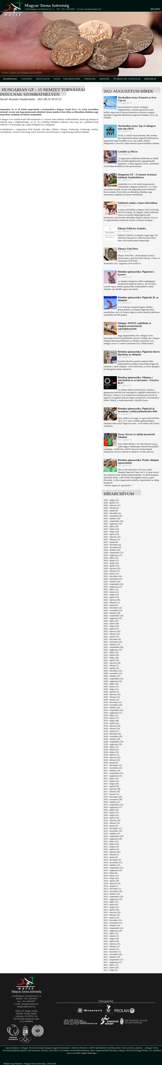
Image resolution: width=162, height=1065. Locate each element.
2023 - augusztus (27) (113, 587)
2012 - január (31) (111, 949)
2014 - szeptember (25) (113, 867)
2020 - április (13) (111, 692)
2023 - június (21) (111, 592)
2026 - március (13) (112, 505)
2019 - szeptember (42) (113, 710)
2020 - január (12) (111, 699)
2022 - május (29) (111, 626)
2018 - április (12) (111, 755)
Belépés (155, 9)
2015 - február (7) (111, 854)
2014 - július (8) (110, 873)
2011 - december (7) (112, 952)
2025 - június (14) (111, 529)
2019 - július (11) (111, 715)
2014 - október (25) (112, 865)
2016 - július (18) (111, 810)
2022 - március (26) (112, 631)
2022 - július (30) (111, 621)
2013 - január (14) (111, 917)
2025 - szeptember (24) (113, 521)
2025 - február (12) (112, 539)
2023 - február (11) (112, 602)
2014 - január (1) (111, 886)
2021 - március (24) (112, 663)
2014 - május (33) (111, 878)
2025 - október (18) (112, 518)
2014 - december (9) (112, 860)
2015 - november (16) (113, 831)
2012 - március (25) (112, 944)
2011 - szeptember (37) (113, 959)
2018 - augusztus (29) (113, 744)
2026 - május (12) (111, 500)
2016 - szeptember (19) (113, 804)
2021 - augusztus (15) (113, 650)
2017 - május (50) (111, 783)
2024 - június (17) (111, 560)
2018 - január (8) (111, 762)
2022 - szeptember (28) (113, 615)
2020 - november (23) (113, 673)
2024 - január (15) (111, 573)
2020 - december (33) (113, 671)
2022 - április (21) (111, 629)
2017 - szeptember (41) (113, 773)
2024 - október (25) (112, 550)
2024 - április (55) (111, 566)
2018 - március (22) (112, 757)
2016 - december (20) (113, 797)
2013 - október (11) (112, 894)
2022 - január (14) (111, 636)
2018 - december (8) (112, 734)
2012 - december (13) (113, 920)
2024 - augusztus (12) (113, 555)
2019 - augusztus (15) (113, 713)
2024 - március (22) (112, 568)
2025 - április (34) (111, 534)
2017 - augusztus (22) (113, 776)
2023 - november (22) (113, 579)
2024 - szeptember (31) (113, 552)
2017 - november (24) (113, 768)
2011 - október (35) (112, 957)
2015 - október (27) (112, 833)
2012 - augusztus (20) (113, 931)
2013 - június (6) (111, 904)
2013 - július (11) (111, 902)
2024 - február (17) (112, 571)
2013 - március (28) (112, 912)
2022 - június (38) (111, 623)
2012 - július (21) (111, 933)
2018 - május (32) (111, 752)
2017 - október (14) (112, 770)
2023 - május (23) (111, 594)
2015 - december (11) (113, 828)
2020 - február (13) (112, 697)
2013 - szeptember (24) (113, 896)
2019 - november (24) (113, 705)
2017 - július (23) (111, 778)
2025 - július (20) (111, 526)
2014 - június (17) (111, 875)
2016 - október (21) (112, 802)
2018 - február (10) (112, 760)
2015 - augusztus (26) (113, 839)
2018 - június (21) (111, 749)
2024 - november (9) (112, 547)
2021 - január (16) (111, 668)
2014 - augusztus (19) (113, 870)
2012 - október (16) (112, 925)
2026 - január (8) (111, 510)
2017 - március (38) (112, 789)
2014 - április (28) (111, 881)
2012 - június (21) (111, 936)
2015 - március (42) (112, 852)
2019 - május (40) (111, 720)
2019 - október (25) (112, 707)
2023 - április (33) (111, 597)
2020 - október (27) (112, 676)
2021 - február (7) (111, 665)
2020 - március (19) (112, 694)
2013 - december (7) (112, 889)
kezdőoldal (10, 79)
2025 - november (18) (113, 516)
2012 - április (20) (111, 941)
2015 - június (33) (111, 844)
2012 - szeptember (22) (113, 928)
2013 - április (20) (111, 910)
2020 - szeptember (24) (113, 678)
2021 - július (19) (111, 652)
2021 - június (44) (111, 655)
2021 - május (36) (111, 657)
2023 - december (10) (113, 576)
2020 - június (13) (111, 686)
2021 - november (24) (113, 642)
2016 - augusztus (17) (113, 807)
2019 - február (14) (112, 728)
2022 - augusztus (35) (113, 618)
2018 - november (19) (113, 736)
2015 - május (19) (111, 846)
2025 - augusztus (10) (113, 524)
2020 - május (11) (111, 689)
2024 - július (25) (111, 558)
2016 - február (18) (112, 823)
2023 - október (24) (112, 581)
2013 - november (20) (113, 891)
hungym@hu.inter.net (26, 1006)
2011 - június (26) (111, 967)
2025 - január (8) (111, 542)
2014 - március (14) (112, 883)
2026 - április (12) (111, 503)
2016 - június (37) (111, 812)
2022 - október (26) (112, 613)
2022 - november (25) (113, 610)
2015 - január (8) (111, 857)
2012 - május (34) (111, 938)
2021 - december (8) (112, 639)
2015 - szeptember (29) (113, 836)
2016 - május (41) (111, 815)
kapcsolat (150, 79)
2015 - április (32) (111, 849)
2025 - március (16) (112, 537)
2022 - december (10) (113, 608)
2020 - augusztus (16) (113, 681)
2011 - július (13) (111, 965)
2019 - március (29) (112, 726)
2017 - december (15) (113, 765)
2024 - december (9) (112, 545)
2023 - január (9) (111, 605)
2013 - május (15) (111, 907)
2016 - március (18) (112, 820)
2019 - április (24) (111, 723)
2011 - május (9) (111, 970)
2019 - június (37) (111, 718)
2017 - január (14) (111, 794)
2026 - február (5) (111, 508)
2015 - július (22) (111, 841)
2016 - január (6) (111, 825)
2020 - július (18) (111, 684)
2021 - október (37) (112, 644)
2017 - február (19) (112, 791)
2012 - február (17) (112, 946)
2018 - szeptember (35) (113, 741)
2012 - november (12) (113, 923)
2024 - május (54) (111, 563)
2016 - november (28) (113, 799)
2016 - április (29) (111, 818)
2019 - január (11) (111, 731)
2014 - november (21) (113, 862)
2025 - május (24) (111, 531)
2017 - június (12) (111, 781)
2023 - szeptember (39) (113, 584)
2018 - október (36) (112, 739)
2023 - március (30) (112, 600)
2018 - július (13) (111, 747)
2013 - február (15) (112, 915)
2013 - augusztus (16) (113, 899)
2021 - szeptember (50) (113, 647)
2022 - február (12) (112, 634)
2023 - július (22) (111, 589)
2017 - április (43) (111, 786)
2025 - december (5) (112, 513)
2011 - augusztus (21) (113, 962)
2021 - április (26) (111, 660)
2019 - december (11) (113, 702)
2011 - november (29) (113, 954)
